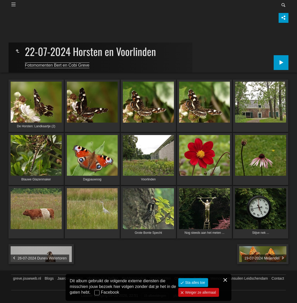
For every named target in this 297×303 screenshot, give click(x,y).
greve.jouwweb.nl (27, 278)
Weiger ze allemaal (200, 292)
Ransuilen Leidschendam (247, 278)
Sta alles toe (194, 282)
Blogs (49, 278)
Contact (278, 278)
